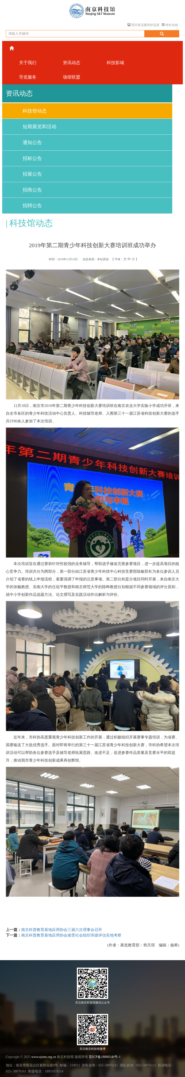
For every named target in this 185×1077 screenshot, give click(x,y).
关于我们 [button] (27, 62)
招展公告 (32, 174)
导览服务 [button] (27, 77)
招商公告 (32, 190)
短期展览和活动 (39, 126)
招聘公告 (32, 205)
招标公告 (32, 158)
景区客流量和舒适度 (143, 25)
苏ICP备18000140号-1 (104, 1057)
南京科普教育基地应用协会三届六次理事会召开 (61, 930)
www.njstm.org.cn (43, 1057)
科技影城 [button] (115, 62)
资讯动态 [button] (71, 62)
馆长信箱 (170, 25)
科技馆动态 (35, 110)
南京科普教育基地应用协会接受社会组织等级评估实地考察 (71, 935)
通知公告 (32, 142)
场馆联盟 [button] (71, 77)
